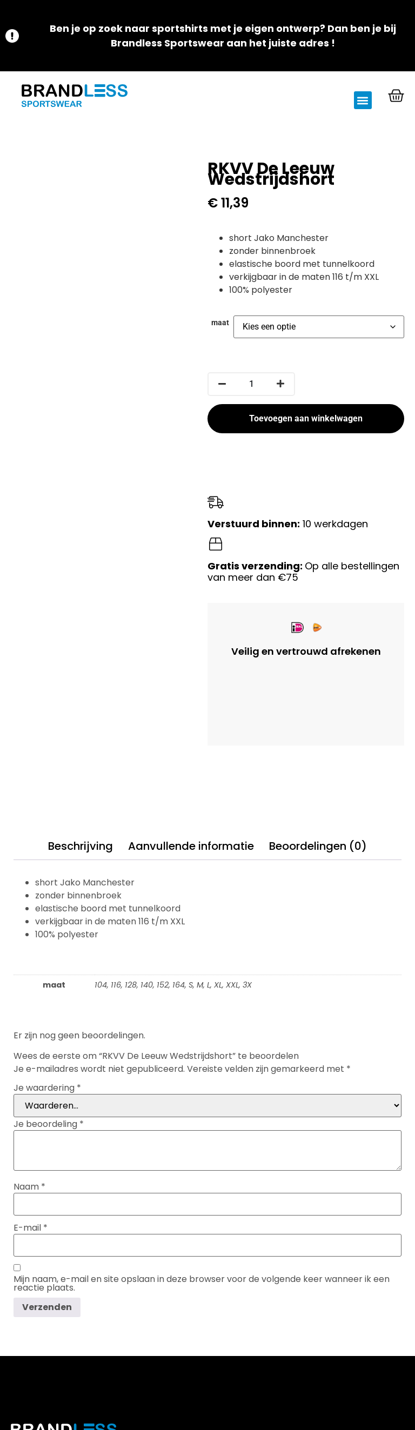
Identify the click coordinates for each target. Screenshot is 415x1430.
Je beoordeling (49, 1124)
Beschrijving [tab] (80, 846)
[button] (363, 100)
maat (220, 323)
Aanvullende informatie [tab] (191, 846)
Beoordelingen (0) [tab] (318, 846)
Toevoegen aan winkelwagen (306, 418)
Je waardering (47, 1088)
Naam (29, 1187)
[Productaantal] (251, 384)
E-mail (31, 1228)
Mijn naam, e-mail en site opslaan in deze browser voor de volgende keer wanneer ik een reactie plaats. (202, 1283)
